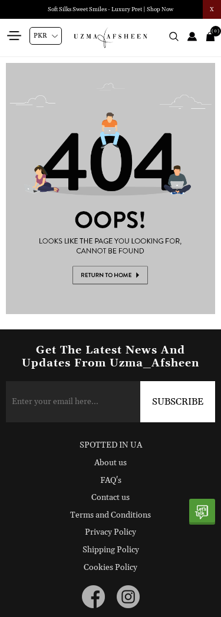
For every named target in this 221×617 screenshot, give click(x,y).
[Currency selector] (45, 36)
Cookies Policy (110, 567)
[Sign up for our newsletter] (110, 401)
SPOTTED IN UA (111, 445)
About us (110, 463)
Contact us (110, 497)
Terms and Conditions (110, 515)
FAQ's (110, 480)
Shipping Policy (111, 550)
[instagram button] (128, 596)
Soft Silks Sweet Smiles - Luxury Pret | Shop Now (110, 9)
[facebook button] (93, 596)
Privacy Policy (110, 532)
